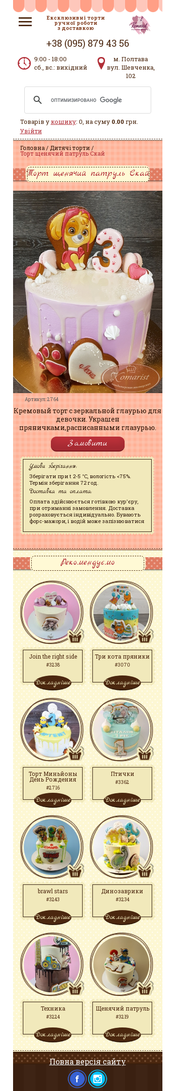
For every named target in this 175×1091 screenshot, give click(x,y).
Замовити (87, 443)
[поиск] (86, 100)
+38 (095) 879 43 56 (87, 43)
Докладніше (52, 682)
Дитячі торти (70, 147)
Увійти (31, 131)
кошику (63, 121)
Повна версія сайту (87, 1061)
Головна (32, 147)
